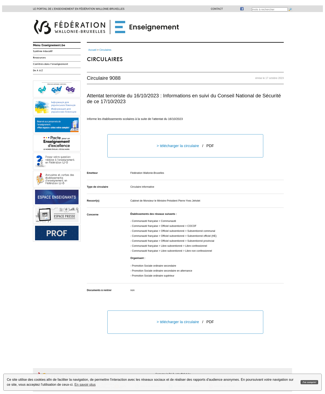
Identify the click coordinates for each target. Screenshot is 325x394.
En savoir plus (85, 384)
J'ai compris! (309, 382)
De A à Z (38, 70)
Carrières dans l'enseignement (50, 64)
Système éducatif (43, 51)
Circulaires (105, 49)
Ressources (39, 58)
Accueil (92, 49)
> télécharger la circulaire (185, 146)
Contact (217, 8)
